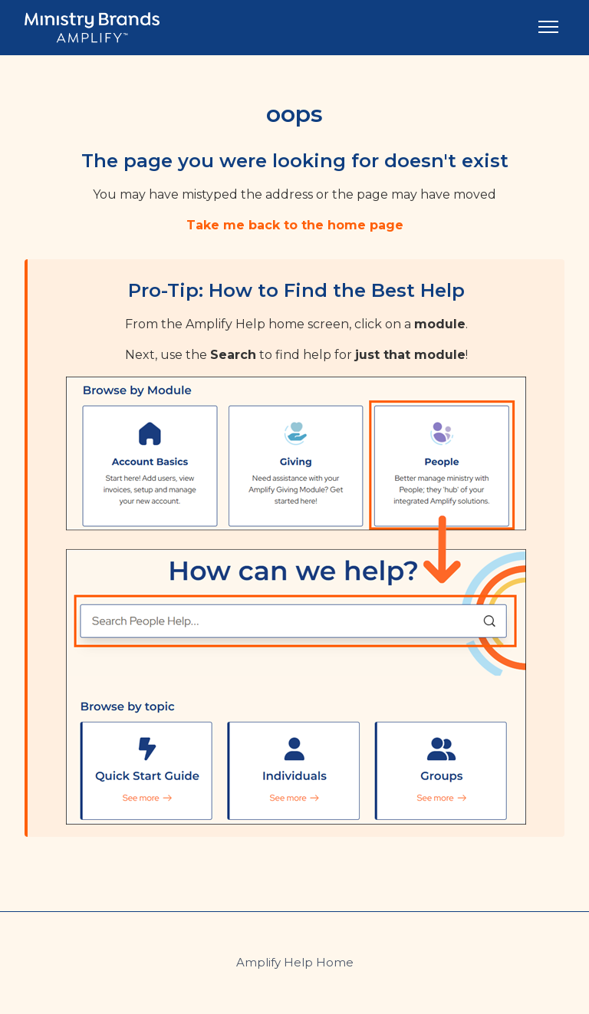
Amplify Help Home (295, 962)
